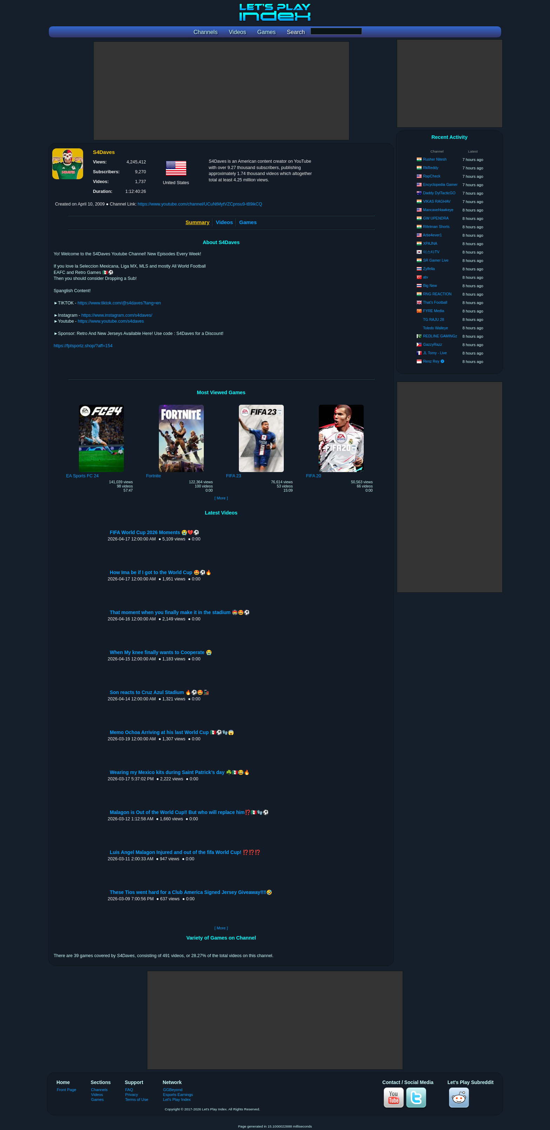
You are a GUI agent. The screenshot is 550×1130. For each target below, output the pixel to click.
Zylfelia (429, 269)
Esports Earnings (178, 1094)
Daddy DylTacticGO (439, 193)
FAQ (129, 1090)
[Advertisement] (221, 91)
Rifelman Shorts (436, 226)
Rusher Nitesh (435, 159)
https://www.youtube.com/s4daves (111, 321)
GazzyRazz (432, 344)
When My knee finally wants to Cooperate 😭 (161, 652)
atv (425, 277)
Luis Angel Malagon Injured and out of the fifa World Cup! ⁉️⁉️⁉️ (185, 852)
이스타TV (431, 252)
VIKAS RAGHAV (436, 201)
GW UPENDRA (436, 218)
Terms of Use (136, 1099)
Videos (224, 222)
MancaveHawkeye (438, 210)
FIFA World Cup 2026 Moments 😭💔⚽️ (154, 532)
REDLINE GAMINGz (440, 336)
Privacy (131, 1094)
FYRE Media (433, 311)
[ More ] (221, 498)
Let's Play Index (177, 1099)
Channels (99, 1090)
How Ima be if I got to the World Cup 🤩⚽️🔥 (161, 572)
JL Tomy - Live (435, 353)
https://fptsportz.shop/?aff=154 (83, 345)
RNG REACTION (437, 294)
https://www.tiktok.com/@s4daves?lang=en (119, 303)
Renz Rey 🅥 (433, 361)
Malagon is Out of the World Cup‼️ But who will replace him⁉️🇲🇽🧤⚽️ (189, 812)
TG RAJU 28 (433, 319)
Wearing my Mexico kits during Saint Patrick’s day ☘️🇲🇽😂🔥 (180, 772)
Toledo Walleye (435, 328)
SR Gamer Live (435, 260)
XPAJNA (430, 243)
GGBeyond (173, 1090)
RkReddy (430, 168)
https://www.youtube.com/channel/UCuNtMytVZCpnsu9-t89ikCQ (200, 204)
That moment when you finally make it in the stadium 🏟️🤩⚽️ (180, 612)
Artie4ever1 (432, 235)
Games (248, 222)
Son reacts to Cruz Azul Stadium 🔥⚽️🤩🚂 (159, 692)
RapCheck (431, 176)
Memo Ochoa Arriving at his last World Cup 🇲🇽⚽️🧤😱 (172, 732)
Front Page (66, 1090)
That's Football (435, 302)
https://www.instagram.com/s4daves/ (116, 315)
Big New (430, 285)
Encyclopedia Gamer (440, 184)
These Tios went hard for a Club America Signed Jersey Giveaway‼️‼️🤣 (191, 892)
